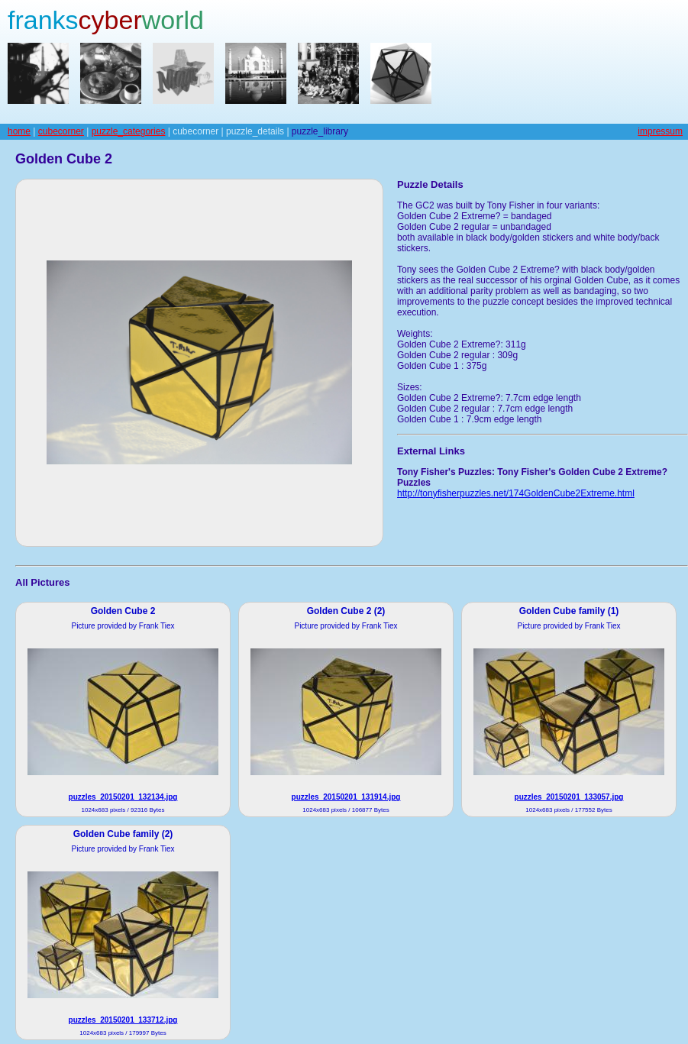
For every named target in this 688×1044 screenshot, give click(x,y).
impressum (660, 131)
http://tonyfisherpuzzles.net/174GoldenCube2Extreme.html (516, 493)
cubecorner (61, 131)
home (19, 131)
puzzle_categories (129, 131)
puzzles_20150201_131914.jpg (346, 797)
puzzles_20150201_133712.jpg (123, 1020)
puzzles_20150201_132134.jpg (123, 797)
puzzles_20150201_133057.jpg (569, 797)
